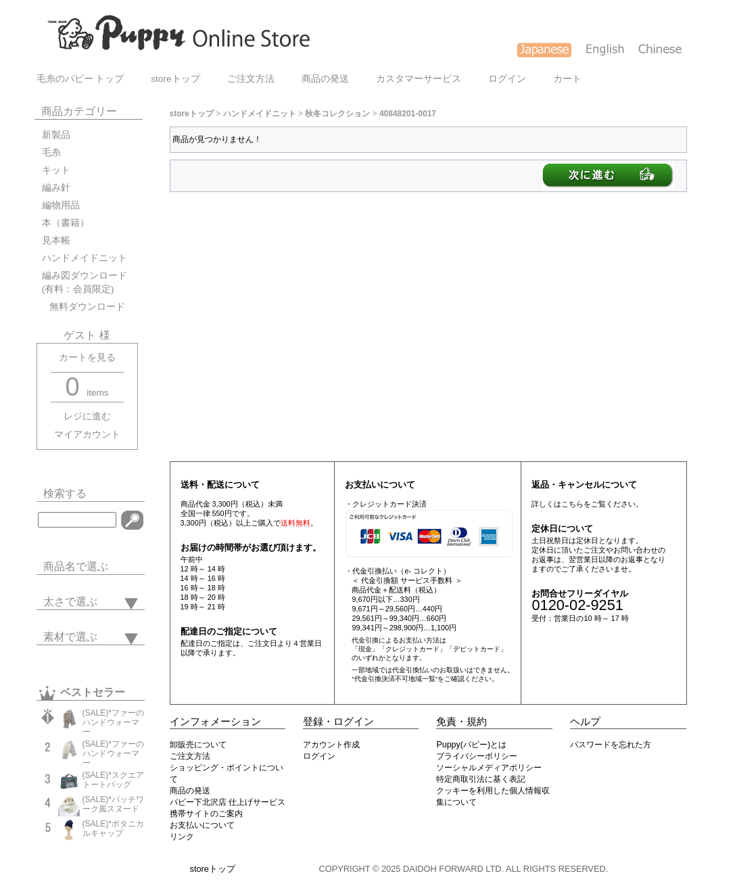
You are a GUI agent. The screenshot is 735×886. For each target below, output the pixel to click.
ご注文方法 (251, 79)
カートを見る (87, 357)
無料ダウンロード (83, 307)
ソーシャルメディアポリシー (489, 767)
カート (567, 79)
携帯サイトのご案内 (206, 813)
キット (56, 170)
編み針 (56, 188)
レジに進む (87, 416)
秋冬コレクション (337, 113)
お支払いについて (202, 825)
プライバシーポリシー (476, 756)
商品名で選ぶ (75, 566)
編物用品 (61, 205)
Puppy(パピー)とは (471, 744)
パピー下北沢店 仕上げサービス (227, 802)
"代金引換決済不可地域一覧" (394, 678)
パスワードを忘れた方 (610, 744)
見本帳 (56, 240)
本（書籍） (65, 223)
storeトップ (175, 79)
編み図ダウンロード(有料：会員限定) (84, 282)
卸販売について (198, 744)
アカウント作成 (331, 744)
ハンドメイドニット (84, 258)
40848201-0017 (407, 113)
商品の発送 (325, 79)
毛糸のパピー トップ (80, 79)
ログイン (507, 79)
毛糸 (51, 152)
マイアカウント (87, 434)
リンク (182, 836)
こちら (572, 504)
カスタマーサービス (418, 79)
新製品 (56, 135)
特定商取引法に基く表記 (480, 779)
